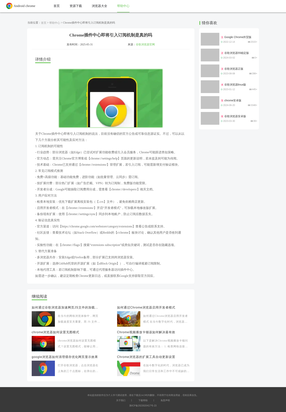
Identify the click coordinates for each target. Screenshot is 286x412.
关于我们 (120, 400)
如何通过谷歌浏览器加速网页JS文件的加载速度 (66, 307)
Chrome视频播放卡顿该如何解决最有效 (146, 332)
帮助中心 (54, 22)
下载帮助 (143, 400)
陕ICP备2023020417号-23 (143, 405)
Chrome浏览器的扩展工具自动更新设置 (146, 357)
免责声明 (165, 400)
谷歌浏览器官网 (145, 44)
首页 (43, 22)
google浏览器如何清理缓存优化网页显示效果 (65, 357)
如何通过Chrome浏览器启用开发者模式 (146, 307)
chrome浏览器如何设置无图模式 (55, 332)
